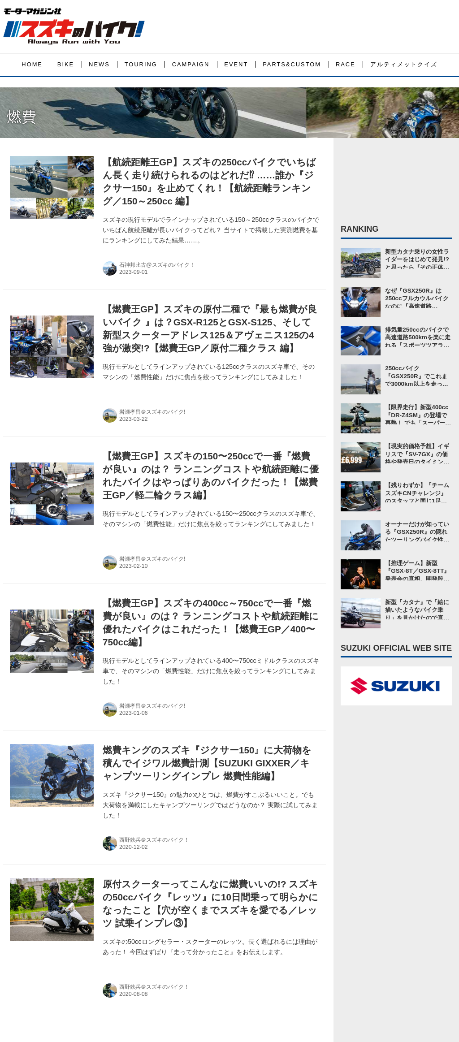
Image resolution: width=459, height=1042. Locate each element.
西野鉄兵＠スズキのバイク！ (154, 840)
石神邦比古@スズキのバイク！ (157, 265)
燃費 (21, 116)
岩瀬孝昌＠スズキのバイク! (152, 412)
